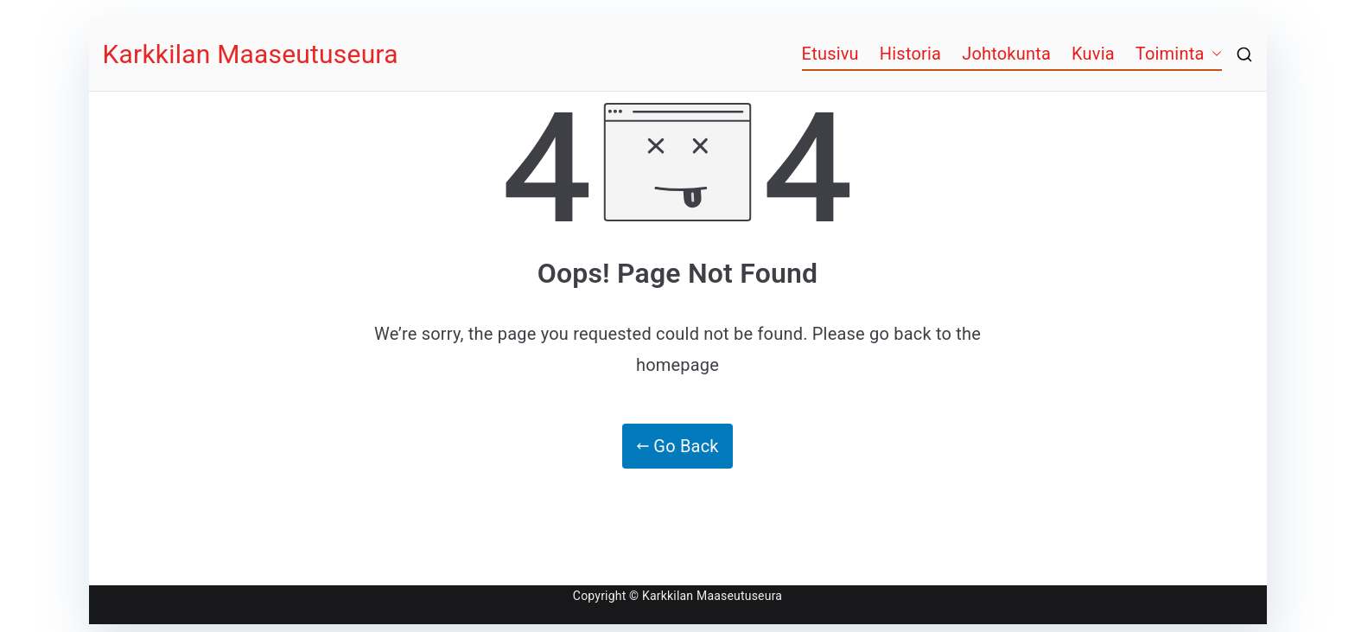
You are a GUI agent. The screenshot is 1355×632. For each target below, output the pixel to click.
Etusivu (830, 53)
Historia (910, 53)
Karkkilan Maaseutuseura (250, 54)
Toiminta (1170, 53)
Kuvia (1093, 53)
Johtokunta (1006, 53)
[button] (1213, 53)
